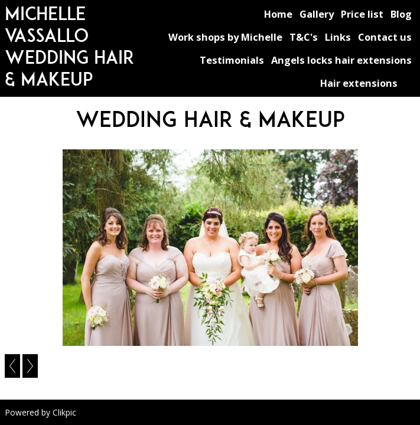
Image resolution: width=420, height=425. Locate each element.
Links (338, 37)
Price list (362, 14)
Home (278, 14)
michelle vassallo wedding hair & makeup (69, 46)
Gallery (316, 14)
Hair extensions (359, 83)
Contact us (385, 37)
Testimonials (232, 60)
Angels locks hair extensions (341, 60)
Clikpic (64, 412)
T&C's (303, 37)
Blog (401, 14)
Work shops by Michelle (225, 37)
